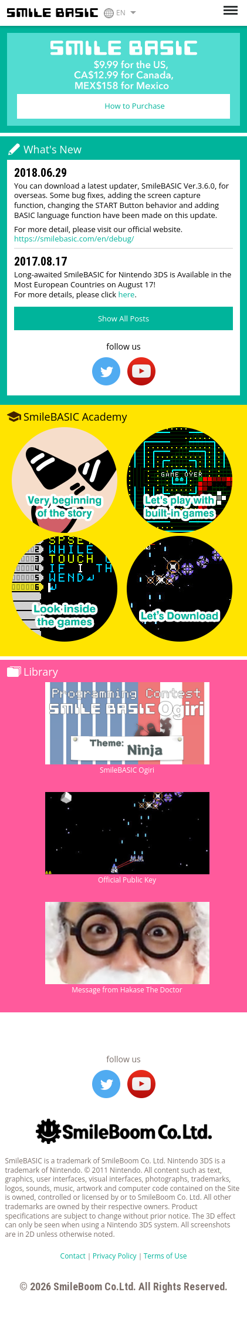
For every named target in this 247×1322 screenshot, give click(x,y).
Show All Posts (123, 318)
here (127, 294)
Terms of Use (165, 1256)
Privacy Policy (115, 1256)
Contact (73, 1256)
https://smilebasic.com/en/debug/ (74, 238)
